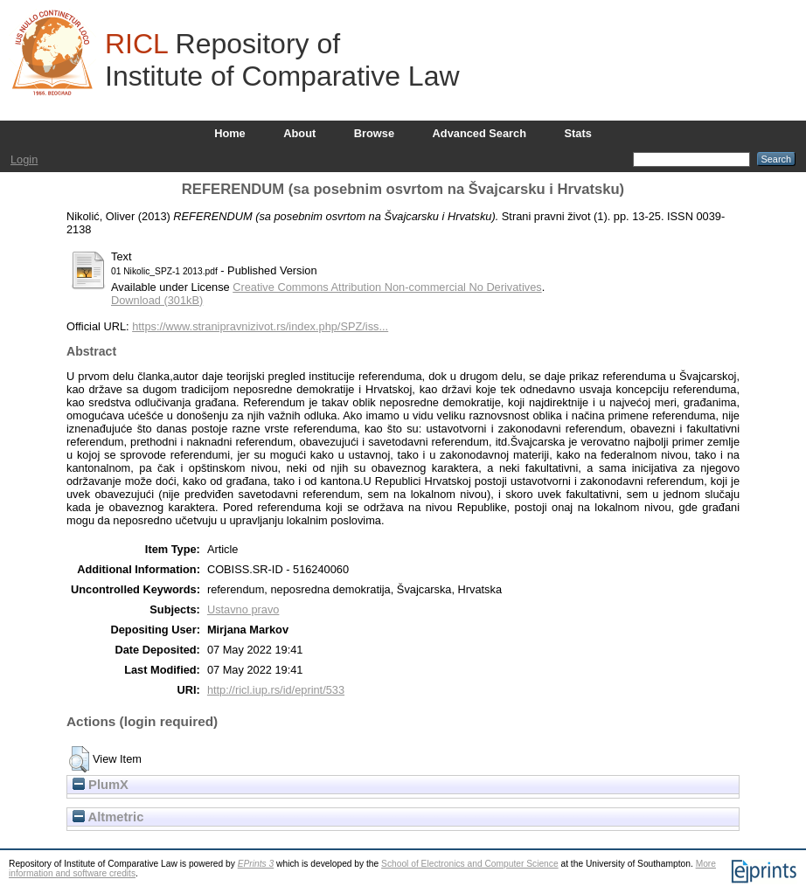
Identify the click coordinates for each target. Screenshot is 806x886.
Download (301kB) (157, 300)
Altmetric (108, 817)
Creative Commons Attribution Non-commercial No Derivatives (387, 287)
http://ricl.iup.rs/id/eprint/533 (275, 689)
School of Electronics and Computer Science (470, 864)
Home (230, 133)
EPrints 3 (256, 864)
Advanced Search (479, 133)
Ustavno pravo (243, 609)
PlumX (101, 785)
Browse (374, 133)
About (299, 133)
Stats (578, 133)
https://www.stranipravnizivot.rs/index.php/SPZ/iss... (260, 326)
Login (24, 159)
